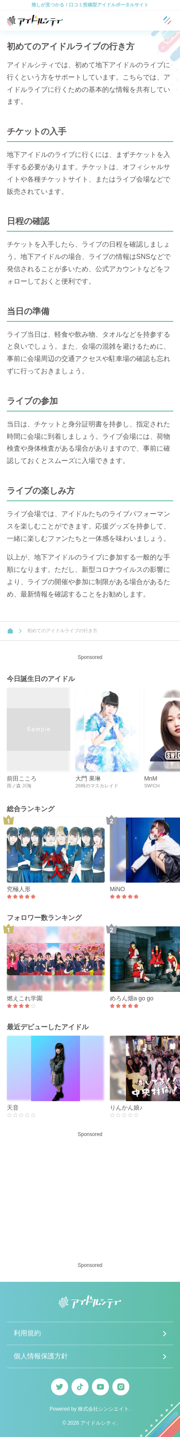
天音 (13, 1107)
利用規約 (27, 1333)
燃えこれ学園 (25, 998)
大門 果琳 (88, 778)
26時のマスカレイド (96, 785)
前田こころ (22, 778)
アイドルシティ (98, 1423)
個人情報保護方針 (41, 1356)
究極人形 (19, 889)
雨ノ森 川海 (19, 785)
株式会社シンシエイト (103, 1409)
